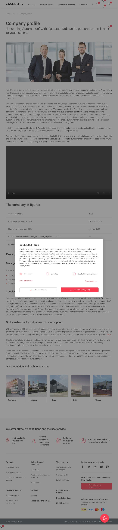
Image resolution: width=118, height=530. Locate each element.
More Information (25, 281)
